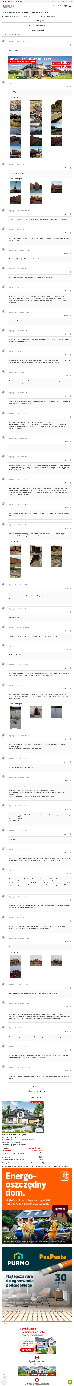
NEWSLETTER (66, 1)
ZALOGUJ (55, 1)
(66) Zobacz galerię (37, 21)
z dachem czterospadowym (48, 1166)
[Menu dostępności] (4, 1376)
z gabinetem (64, 1166)
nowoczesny (37, 1163)
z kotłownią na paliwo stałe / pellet (14, 1166)
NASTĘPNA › (37, 1087)
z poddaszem (32, 1166)
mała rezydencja (50, 1163)
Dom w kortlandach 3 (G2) (14, 1134)
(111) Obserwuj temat (37, 25)
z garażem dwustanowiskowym (20, 1163)
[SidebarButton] (4, 1382)
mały (5, 1163)
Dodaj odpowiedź (37, 30)
